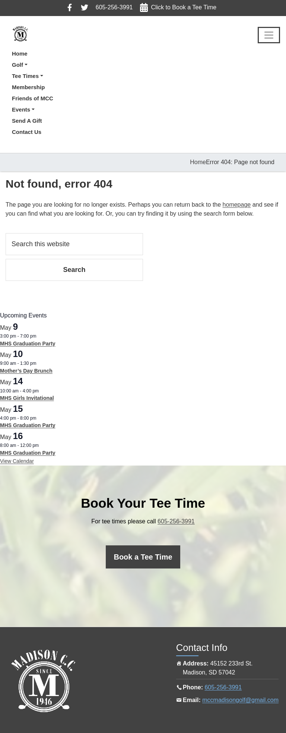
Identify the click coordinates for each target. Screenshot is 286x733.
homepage (237, 204)
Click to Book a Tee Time (183, 7)
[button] (32, 65)
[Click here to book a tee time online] (143, 556)
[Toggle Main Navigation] (269, 35)
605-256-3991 (114, 7)
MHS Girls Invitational (27, 398)
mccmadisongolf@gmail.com (240, 700)
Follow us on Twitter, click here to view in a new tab (84, 7)
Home (198, 162)
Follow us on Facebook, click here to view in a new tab (69, 7)
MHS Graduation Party (27, 344)
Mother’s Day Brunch (26, 371)
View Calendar (17, 461)
